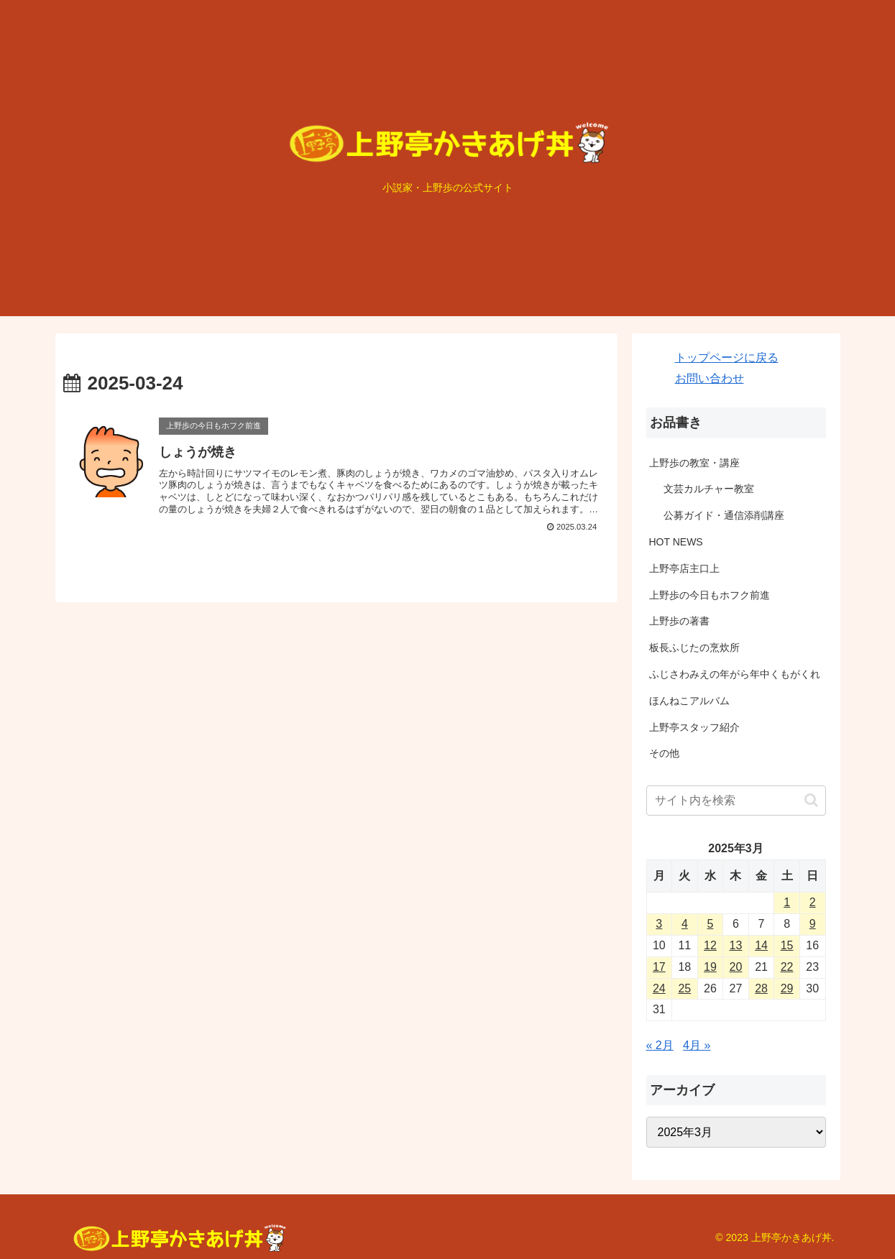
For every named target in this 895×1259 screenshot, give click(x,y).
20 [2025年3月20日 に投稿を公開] (736, 967)
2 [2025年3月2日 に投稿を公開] (812, 902)
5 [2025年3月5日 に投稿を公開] (710, 924)
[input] (736, 800)
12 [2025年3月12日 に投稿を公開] (710, 945)
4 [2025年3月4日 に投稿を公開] (684, 924)
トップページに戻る (727, 357)
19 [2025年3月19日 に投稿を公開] (710, 967)
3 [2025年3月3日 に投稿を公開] (659, 924)
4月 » (696, 1045)
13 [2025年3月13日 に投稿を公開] (736, 945)
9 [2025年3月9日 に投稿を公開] (812, 924)
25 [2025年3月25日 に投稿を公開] (684, 988)
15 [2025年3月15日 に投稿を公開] (787, 945)
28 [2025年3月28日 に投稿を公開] (761, 988)
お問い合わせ (709, 378)
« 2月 (660, 1045)
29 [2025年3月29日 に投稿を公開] (787, 988)
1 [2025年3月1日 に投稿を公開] (787, 902)
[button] (811, 800)
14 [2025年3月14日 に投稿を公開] (761, 945)
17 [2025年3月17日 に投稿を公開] (659, 967)
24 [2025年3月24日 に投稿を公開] (659, 988)
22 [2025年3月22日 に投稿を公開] (787, 967)
